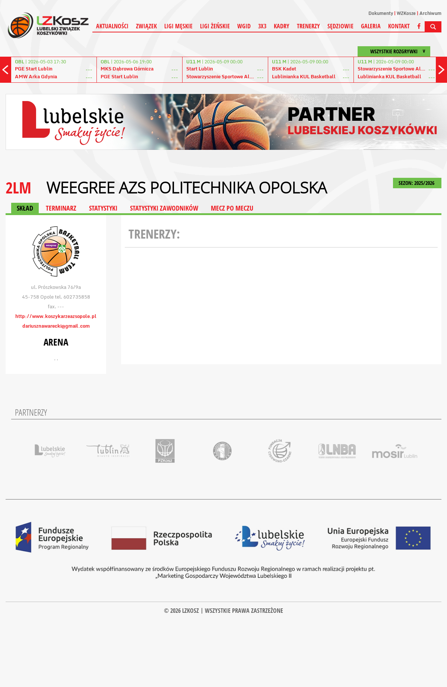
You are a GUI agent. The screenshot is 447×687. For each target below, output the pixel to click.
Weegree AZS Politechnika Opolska (186, 187)
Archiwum (430, 13)
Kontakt (399, 26)
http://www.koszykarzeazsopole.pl (55, 316)
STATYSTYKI (103, 208)
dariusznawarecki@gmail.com (56, 326)
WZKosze (406, 13)
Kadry (281, 26)
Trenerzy (308, 26)
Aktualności (112, 26)
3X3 (262, 26)
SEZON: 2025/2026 (417, 182)
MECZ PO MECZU (232, 208)
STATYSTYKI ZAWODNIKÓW (164, 208)
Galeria (371, 26)
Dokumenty (380, 13)
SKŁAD (25, 208)
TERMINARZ (61, 208)
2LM (18, 187)
